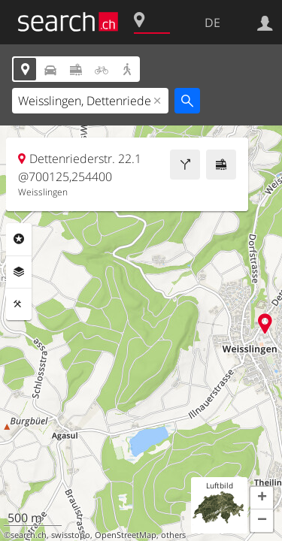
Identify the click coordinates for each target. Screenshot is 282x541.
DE (212, 22)
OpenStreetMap (125, 535)
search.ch (29, 535)
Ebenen (19, 272)
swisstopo (70, 535)
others (173, 535)
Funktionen (19, 304)
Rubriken (19, 239)
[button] (261, 498)
